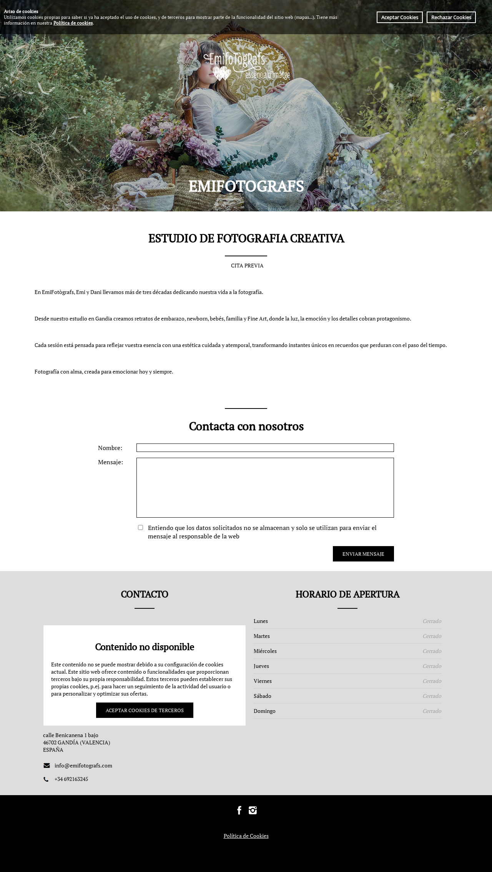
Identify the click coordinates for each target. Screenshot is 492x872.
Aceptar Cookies (399, 17)
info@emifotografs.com (83, 765)
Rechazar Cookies (451, 17)
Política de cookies (73, 23)
